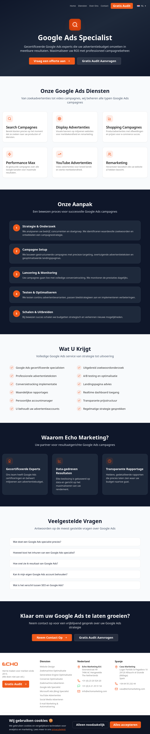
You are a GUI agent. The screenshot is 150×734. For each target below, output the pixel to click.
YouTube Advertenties (50, 695)
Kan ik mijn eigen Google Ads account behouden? (40, 574)
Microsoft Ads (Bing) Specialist (54, 691)
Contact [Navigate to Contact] (104, 5)
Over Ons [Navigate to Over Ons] (93, 5)
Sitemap (126, 719)
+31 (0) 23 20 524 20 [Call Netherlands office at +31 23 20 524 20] (91, 680)
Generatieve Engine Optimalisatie (56, 674)
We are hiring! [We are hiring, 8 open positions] (46, 721)
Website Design (47, 666)
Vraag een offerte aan (52, 61)
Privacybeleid (140, 719)
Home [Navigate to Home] (73, 5)
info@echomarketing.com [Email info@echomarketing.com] (94, 691)
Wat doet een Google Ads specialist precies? (37, 541)
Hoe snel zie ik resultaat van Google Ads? (35, 563)
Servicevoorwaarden (130, 725)
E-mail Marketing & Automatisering (49, 705)
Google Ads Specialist (50, 687)
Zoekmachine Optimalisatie (53, 670)
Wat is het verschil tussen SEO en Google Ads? (38, 585)
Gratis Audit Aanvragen (99, 61)
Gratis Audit (122, 6)
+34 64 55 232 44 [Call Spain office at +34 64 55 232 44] (128, 683)
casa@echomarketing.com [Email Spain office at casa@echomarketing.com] (132, 688)
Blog (117, 719)
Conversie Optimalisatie (51, 679)
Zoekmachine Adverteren (52, 683)
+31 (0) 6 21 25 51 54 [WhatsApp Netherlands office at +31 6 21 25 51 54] (92, 686)
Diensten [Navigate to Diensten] (82, 5)
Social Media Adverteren (51, 699)
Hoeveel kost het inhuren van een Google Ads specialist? (44, 552)
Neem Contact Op (52, 638)
